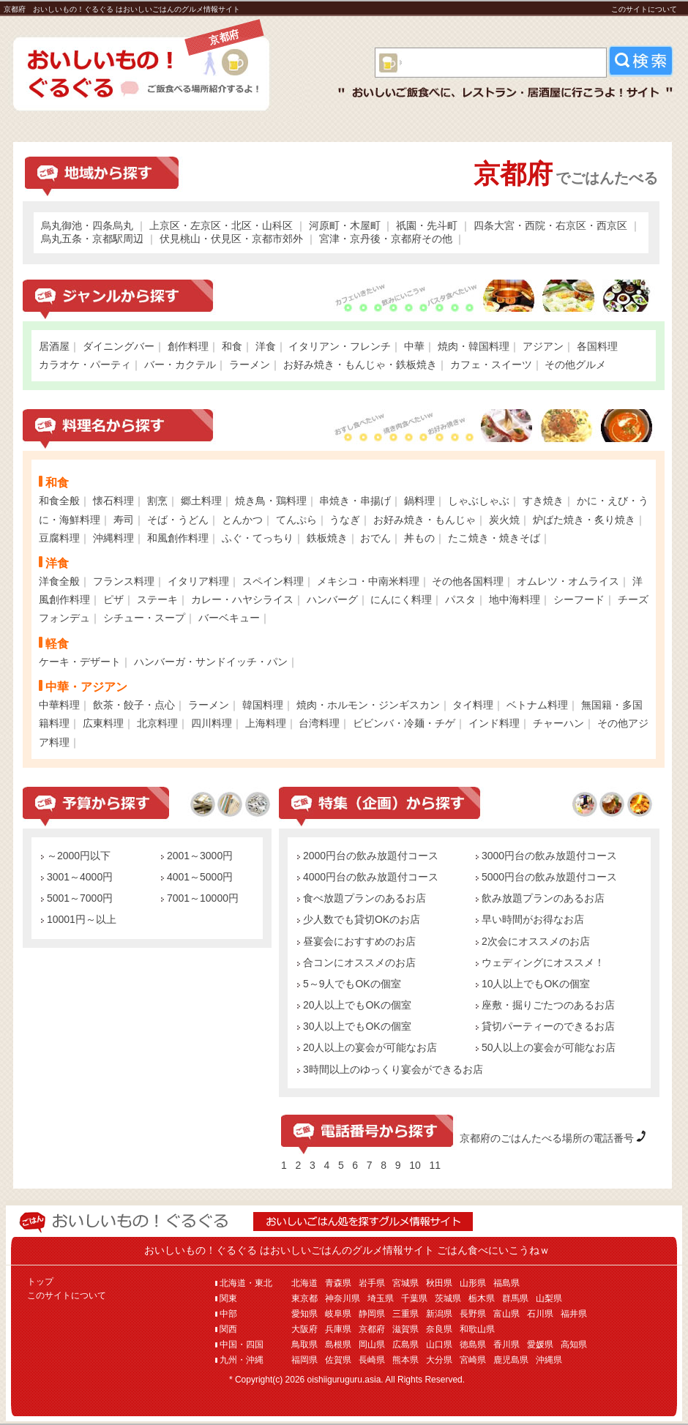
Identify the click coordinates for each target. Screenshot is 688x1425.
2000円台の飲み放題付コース (367, 855)
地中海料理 (514, 599)
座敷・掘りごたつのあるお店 (545, 1005)
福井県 (574, 1314)
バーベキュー (229, 618)
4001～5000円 (197, 877)
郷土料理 (201, 500)
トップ (40, 1281)
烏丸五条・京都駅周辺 (92, 238)
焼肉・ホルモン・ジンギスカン (368, 705)
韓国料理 (262, 705)
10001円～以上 (78, 919)
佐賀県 (338, 1360)
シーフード (579, 599)
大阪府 (304, 1329)
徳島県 (473, 1344)
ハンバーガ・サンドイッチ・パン (211, 661)
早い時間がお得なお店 (530, 919)
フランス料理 (123, 581)
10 (415, 1165)
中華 (414, 346)
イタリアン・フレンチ (339, 346)
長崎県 (372, 1360)
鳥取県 (304, 1344)
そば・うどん (178, 520)
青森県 (338, 1283)
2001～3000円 (197, 855)
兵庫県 (338, 1329)
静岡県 (372, 1314)
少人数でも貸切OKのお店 (358, 919)
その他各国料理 (468, 581)
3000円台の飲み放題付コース (546, 855)
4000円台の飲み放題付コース (367, 877)
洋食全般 (59, 581)
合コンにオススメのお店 (356, 962)
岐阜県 (338, 1314)
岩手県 (372, 1283)
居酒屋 (54, 346)
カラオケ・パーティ (85, 364)
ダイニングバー (118, 346)
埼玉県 (380, 1298)
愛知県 (304, 1314)
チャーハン (558, 723)
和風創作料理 (178, 538)
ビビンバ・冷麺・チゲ (404, 723)
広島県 (405, 1344)
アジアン (543, 346)
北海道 (304, 1283)
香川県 (506, 1344)
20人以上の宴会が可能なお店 (367, 1047)
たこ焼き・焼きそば (494, 538)
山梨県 (549, 1298)
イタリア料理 (198, 581)
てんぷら (296, 520)
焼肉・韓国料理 (473, 346)
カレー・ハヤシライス (242, 599)
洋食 (265, 346)
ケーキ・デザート (80, 661)
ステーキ (157, 599)
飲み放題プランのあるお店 (540, 898)
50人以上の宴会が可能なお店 (546, 1047)
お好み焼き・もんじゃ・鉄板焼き (360, 364)
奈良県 (439, 1329)
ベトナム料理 (537, 705)
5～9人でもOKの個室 (349, 984)
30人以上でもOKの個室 (354, 1026)
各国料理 (597, 346)
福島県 (506, 1283)
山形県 (473, 1283)
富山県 (506, 1314)
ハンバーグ (332, 599)
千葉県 (414, 1298)
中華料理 (59, 705)
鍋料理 (419, 500)
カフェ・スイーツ (491, 364)
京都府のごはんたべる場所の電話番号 (547, 1138)
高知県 (574, 1344)
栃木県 (481, 1298)
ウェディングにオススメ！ (540, 962)
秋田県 (439, 1283)
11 (435, 1165)
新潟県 (439, 1314)
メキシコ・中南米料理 (368, 581)
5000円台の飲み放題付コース (546, 877)
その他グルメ (575, 364)
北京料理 (157, 723)
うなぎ (344, 520)
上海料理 (265, 723)
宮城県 (405, 1283)
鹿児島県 (510, 1360)
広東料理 (103, 723)
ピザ (113, 599)
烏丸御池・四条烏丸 (87, 225)
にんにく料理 (401, 599)
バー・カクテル (180, 364)
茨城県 (448, 1298)
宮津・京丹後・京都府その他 (385, 238)
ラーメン (249, 364)
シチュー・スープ (144, 618)
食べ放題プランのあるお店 (361, 898)
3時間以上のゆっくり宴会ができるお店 (390, 1069)
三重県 (405, 1314)
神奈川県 (342, 1298)
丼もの (419, 538)
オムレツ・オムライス (568, 581)
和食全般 (59, 500)
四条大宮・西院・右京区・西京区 (550, 225)
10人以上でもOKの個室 (533, 984)
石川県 (540, 1314)
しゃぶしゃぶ (478, 500)
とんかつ (242, 520)
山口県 (439, 1344)
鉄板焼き (327, 538)
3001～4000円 (77, 877)
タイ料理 (472, 705)
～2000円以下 (76, 855)
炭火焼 (504, 520)
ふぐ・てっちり (257, 538)
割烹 (157, 500)
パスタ (460, 599)
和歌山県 (477, 1329)
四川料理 (211, 723)
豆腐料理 (59, 538)
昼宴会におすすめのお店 (356, 941)
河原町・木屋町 (345, 225)
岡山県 (372, 1344)
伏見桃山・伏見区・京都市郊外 (231, 238)
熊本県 (405, 1360)
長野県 (473, 1314)
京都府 (372, 1329)
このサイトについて (644, 9)
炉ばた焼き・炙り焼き (584, 520)
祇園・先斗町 (426, 225)
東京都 (304, 1298)
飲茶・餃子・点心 (134, 705)
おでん (375, 538)
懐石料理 (113, 500)
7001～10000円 (200, 898)
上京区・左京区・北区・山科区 (221, 225)
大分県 (439, 1360)
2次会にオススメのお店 (533, 941)
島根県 (338, 1344)
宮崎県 (473, 1360)
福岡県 (304, 1360)
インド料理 (494, 723)
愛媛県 (540, 1344)
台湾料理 (319, 723)
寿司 (123, 520)
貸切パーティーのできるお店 (545, 1026)
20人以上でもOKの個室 (354, 1005)
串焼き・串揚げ (355, 500)
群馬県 (515, 1298)
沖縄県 (549, 1360)
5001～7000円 (77, 898)
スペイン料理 (273, 581)
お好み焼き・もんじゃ (424, 520)
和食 (232, 346)
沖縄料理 (113, 538)
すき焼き (543, 500)
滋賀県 (405, 1329)
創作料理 (188, 346)
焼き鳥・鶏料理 (271, 500)
